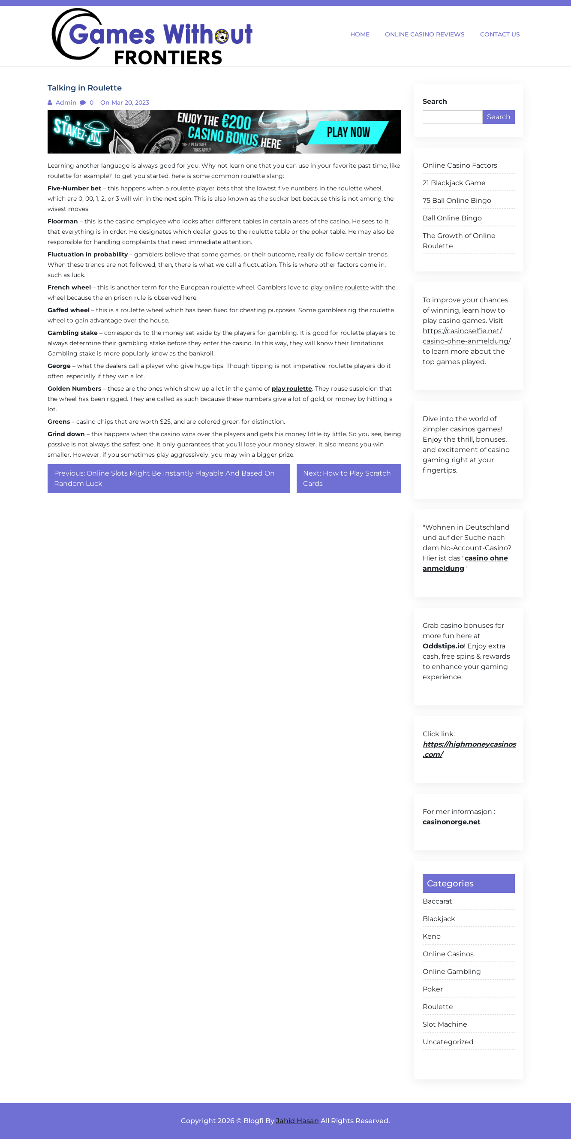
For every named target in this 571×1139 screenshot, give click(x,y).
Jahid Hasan (297, 1121)
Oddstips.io (443, 646)
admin (65, 102)
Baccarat (437, 901)
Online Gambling (452, 971)
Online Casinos (448, 954)
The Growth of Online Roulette (459, 241)
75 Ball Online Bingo (457, 200)
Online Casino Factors (460, 165)
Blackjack (439, 919)
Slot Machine (445, 1024)
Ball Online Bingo (452, 218)
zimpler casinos (449, 429)
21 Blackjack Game (454, 183)
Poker (433, 989)
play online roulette (339, 287)
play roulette (292, 388)
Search (435, 101)
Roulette (438, 1007)
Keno (432, 936)
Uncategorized (448, 1042)
